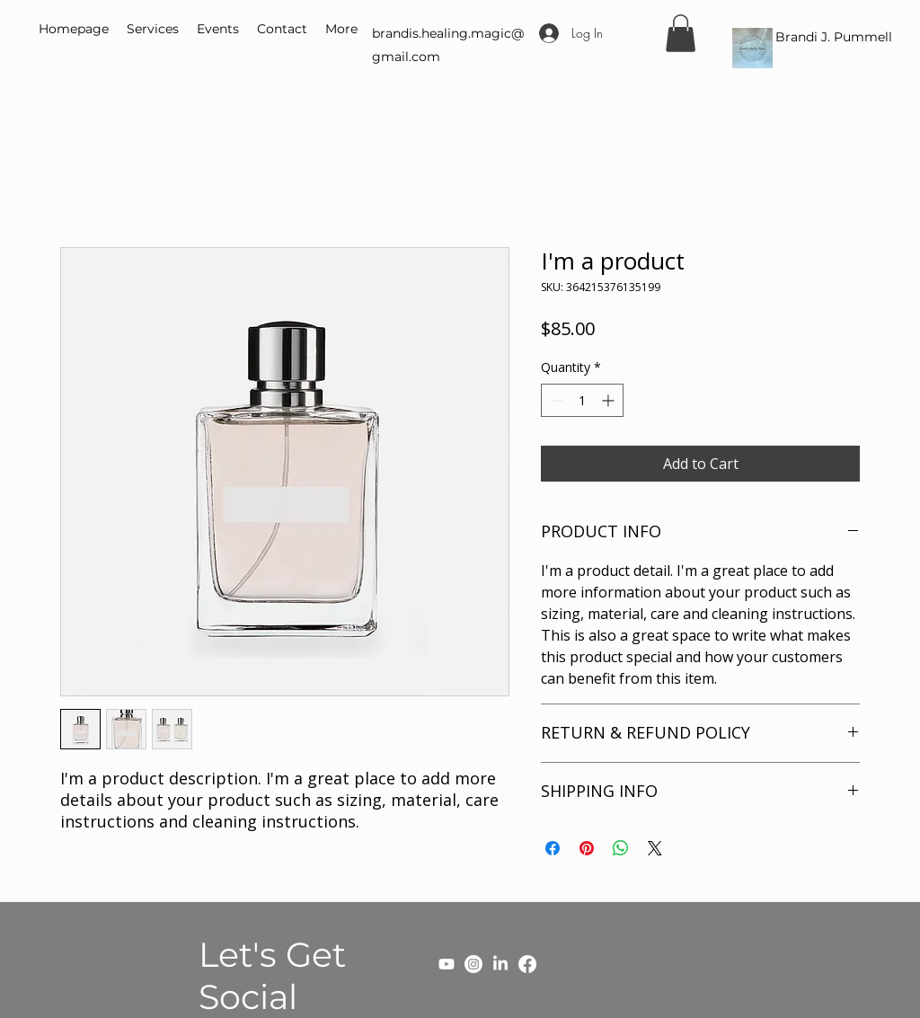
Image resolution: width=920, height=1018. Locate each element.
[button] (680, 33)
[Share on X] (655, 848)
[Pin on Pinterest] (586, 848)
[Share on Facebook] (552, 848)
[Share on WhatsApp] (621, 848)
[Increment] (609, 400)
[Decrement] (555, 400)
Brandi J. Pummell (833, 37)
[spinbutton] (582, 400)
